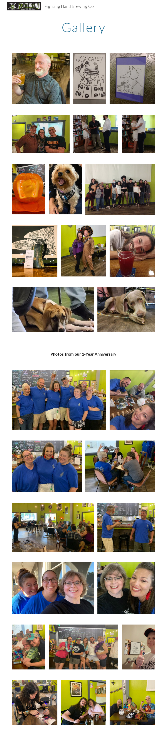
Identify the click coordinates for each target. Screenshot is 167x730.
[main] (83, 27)
